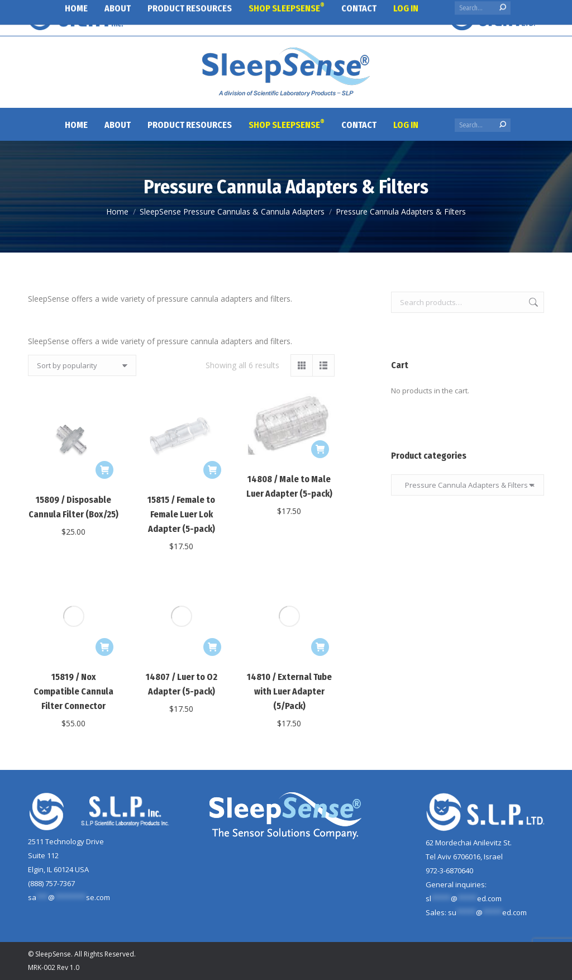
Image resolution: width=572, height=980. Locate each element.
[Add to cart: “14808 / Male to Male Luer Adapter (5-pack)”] (320, 449)
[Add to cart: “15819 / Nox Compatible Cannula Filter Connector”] (104, 565)
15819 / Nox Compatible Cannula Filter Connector (73, 609)
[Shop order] (82, 365)
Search (532, 302)
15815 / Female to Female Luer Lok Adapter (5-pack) (181, 514)
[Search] (483, 125)
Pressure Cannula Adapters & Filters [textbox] (467, 485)
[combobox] (467, 485)
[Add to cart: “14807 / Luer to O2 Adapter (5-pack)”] (212, 565)
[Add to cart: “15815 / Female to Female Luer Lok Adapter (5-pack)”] (212, 470)
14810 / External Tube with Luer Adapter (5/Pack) (289, 609)
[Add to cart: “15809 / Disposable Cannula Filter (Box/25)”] (104, 470)
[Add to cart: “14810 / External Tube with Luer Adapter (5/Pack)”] (320, 565)
